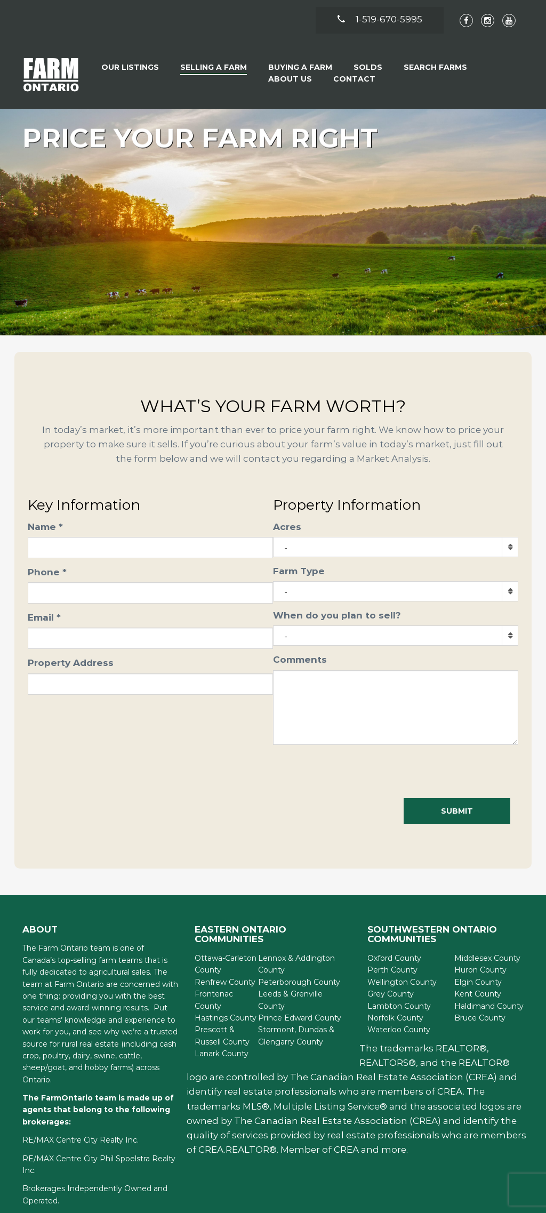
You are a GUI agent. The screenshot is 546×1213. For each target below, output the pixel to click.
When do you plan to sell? (337, 615)
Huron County (480, 970)
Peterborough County (299, 982)
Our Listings (130, 67)
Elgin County (478, 982)
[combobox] (395, 547)
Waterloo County (398, 1029)
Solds (368, 67)
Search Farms (435, 67)
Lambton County (399, 1006)
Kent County (477, 994)
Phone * (47, 572)
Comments (300, 659)
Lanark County (221, 1053)
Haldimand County (489, 1006)
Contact (354, 79)
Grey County (390, 994)
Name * (45, 526)
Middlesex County (487, 958)
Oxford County (394, 958)
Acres (287, 526)
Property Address (71, 662)
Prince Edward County (299, 1018)
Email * (44, 617)
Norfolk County (395, 1018)
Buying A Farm (300, 67)
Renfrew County (225, 982)
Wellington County (402, 982)
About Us (290, 79)
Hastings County (225, 1018)
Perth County (392, 970)
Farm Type (299, 571)
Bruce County (479, 1018)
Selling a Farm (213, 67)
